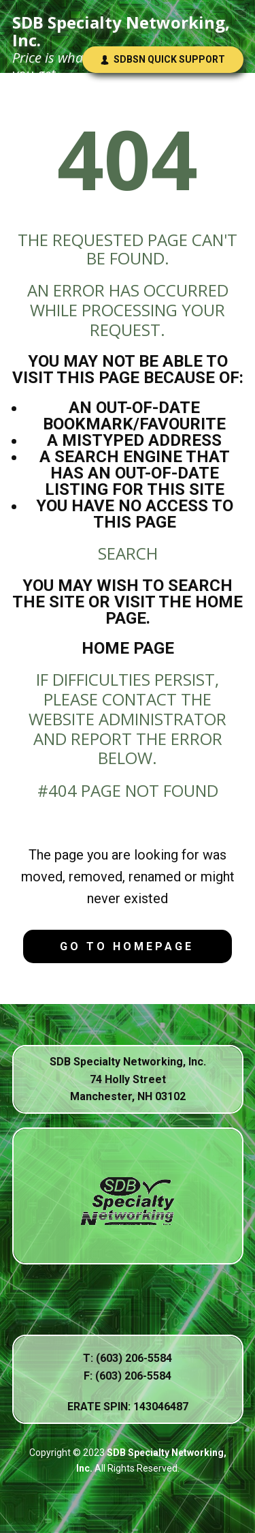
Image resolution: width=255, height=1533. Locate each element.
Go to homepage (127, 946)
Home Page (128, 648)
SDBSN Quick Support (162, 59)
